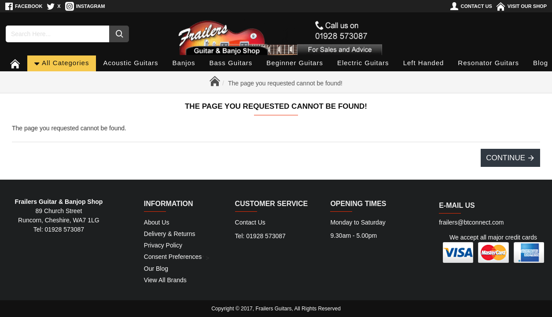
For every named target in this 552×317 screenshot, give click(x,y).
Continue (505, 158)
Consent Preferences (173, 257)
